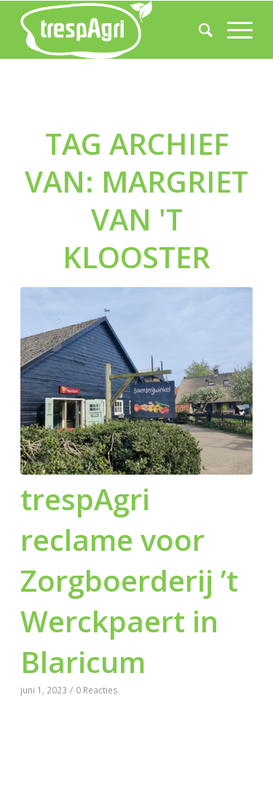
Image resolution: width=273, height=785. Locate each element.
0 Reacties (97, 690)
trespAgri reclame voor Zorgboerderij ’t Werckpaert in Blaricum (129, 580)
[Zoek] (198, 30)
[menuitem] (198, 30)
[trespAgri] (113, 30)
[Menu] (233, 30)
